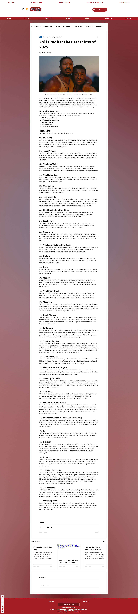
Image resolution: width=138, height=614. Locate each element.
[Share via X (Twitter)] (44, 527)
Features (78, 26)
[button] (108, 18)
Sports (89, 26)
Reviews (100, 26)
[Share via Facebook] (40, 527)
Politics (48, 26)
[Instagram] (23, 9)
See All (105, 541)
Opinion (67, 26)
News (57, 26)
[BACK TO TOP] (69, 604)
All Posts (36, 26)
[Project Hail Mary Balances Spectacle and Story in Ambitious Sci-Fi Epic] (69, 550)
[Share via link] (52, 527)
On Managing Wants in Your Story (42, 548)
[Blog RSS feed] (27, 9)
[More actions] (98, 37)
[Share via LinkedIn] (48, 527)
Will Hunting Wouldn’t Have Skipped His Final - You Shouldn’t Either (93, 548)
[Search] (97, 10)
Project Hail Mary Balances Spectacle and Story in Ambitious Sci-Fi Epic (68, 561)
